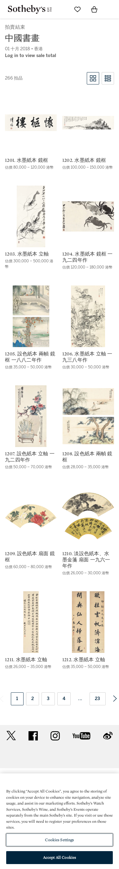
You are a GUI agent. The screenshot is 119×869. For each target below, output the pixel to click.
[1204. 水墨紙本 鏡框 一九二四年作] (88, 216)
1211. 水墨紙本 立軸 (26, 660)
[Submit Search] (61, 9)
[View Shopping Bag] (94, 9)
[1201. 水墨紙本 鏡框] (31, 122)
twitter (11, 735)
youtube (81, 736)
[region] (59, 821)
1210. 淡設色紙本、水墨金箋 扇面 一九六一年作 (86, 560)
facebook (33, 735)
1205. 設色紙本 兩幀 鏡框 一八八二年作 (30, 357)
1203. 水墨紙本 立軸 (27, 254)
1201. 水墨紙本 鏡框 (26, 160)
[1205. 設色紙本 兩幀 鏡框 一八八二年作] (31, 316)
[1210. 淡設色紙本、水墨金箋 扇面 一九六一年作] (88, 516)
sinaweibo (107, 736)
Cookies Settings (59, 839)
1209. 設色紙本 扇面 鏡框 (30, 557)
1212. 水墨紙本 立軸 (83, 660)
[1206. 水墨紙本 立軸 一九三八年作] (88, 316)
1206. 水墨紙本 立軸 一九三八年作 (87, 357)
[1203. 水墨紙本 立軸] (31, 216)
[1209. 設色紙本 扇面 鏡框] (31, 516)
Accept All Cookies (59, 857)
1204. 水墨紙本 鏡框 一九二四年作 (87, 257)
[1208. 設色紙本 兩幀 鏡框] (88, 416)
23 (97, 698)
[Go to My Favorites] (77, 9)
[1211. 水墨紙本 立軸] (31, 622)
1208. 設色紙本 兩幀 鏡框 (87, 457)
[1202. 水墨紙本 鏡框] (88, 123)
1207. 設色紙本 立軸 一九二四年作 (30, 457)
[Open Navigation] (111, 9)
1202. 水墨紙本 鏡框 (84, 160)
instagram (55, 735)
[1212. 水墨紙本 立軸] (88, 622)
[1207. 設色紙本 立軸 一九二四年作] (30, 416)
